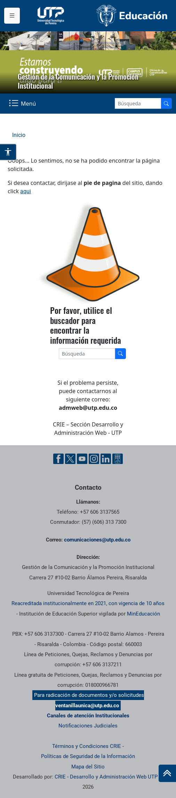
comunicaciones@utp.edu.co (97, 540)
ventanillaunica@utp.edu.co (87, 705)
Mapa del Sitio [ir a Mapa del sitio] (88, 767)
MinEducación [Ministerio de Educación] (143, 614)
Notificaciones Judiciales (88, 726)
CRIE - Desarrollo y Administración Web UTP (106, 777)
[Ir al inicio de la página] (167, 773)
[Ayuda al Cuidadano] (117, 459)
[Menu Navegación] (23, 103)
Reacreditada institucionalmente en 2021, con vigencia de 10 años (88, 603)
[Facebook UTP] (58, 459)
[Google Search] (138, 103)
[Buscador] (166, 103)
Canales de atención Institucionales (88, 715)
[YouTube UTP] (82, 459)
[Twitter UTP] (70, 459)
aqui (25, 191)
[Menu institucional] (12, 16)
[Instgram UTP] (94, 459)
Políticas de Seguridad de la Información (88, 756)
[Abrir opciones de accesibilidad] (8, 152)
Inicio (18, 135)
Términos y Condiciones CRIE (86, 746)
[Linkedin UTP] (106, 459)
